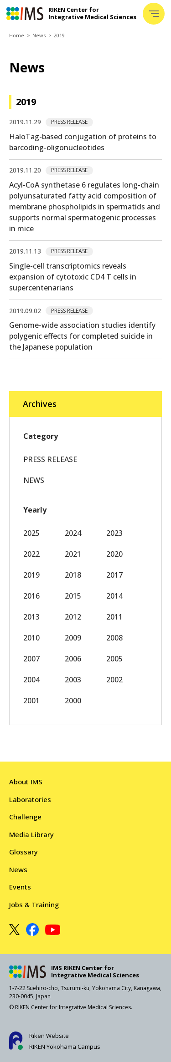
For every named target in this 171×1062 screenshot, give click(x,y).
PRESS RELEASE (50, 459)
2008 (114, 638)
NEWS (33, 480)
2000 (73, 701)
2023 (114, 533)
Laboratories (30, 799)
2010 (31, 638)
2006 (73, 659)
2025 (31, 533)
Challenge (25, 816)
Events (20, 886)
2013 (31, 617)
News (39, 35)
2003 (73, 680)
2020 (114, 554)
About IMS (25, 781)
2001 (31, 701)
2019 (31, 575)
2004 (31, 680)
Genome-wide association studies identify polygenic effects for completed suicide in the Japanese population (82, 336)
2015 (73, 596)
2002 (114, 680)
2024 (73, 533)
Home (16, 35)
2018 (73, 575)
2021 (73, 554)
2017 (114, 575)
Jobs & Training (34, 904)
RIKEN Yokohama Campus (64, 1046)
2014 (114, 596)
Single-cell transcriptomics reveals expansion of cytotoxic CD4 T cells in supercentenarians (72, 277)
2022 (31, 554)
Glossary (23, 851)
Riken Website (49, 1036)
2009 (73, 638)
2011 (114, 617)
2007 (31, 659)
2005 (114, 659)
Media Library (31, 834)
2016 (31, 596)
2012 (73, 617)
